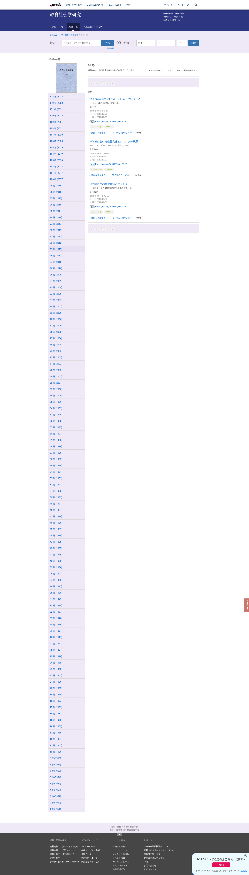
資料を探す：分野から (60, 850)
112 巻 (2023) (57, 102)
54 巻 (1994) (56, 471)
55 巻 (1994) (56, 465)
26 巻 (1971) (56, 649)
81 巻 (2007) (56, 300)
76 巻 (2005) (56, 331)
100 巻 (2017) (57, 179)
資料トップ (57, 27)
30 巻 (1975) (56, 624)
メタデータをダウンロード (159, 70)
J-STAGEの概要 (88, 846)
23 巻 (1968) (56, 668)
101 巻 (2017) (57, 172)
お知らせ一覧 (119, 846)
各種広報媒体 (119, 869)
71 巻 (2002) (56, 363)
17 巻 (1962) (56, 707)
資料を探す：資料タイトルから (64, 846)
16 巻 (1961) (56, 713)
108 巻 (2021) (57, 128)
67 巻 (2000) (56, 389)
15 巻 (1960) (56, 719)
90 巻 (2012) (56, 242)
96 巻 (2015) (56, 204)
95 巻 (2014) (56, 210)
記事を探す (55, 857)
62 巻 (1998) (56, 420)
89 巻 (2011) (56, 249)
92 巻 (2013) (56, 230)
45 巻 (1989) (56, 529)
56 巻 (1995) (56, 459)
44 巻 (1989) (56, 535)
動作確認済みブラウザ (154, 857)
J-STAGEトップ (56, 35)
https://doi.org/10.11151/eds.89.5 (110, 121)
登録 (221, 865)
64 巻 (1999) (56, 408)
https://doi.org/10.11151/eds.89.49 (111, 206)
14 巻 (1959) (56, 726)
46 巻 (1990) (56, 522)
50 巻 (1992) (56, 497)
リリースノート (120, 850)
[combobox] (145, 43)
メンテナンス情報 (121, 854)
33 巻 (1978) (56, 605)
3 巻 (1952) (55, 796)
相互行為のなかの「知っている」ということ (115, 99)
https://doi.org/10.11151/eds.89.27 (111, 164)
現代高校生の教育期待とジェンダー (110, 184)
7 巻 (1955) (55, 770)
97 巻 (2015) (56, 198)
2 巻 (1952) (55, 802)
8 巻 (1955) (55, 764)
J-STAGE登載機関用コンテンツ (158, 846)
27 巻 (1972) (56, 643)
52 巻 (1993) (56, 484)
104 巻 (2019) (57, 153)
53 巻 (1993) (56, 478)
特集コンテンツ (120, 865)
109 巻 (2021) (57, 121)
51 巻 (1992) (56, 490)
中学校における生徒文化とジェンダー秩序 (114, 141)
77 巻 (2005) (56, 325)
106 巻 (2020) (57, 140)
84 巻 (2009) (56, 280)
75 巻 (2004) (56, 338)
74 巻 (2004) (56, 344)
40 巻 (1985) (56, 560)
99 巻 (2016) (56, 185)
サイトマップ (150, 869)
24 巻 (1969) (56, 662)
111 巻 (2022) (57, 109)
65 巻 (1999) (56, 401)
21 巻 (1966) (56, 681)
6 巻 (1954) (55, 777)
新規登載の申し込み (90, 861)
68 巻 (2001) (56, 382)
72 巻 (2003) (56, 357)
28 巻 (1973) (56, 637)
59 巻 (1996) (56, 439)
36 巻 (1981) (56, 586)
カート (181, 4)
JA (189, 4)
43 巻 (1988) (56, 541)
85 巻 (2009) (56, 274)
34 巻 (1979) (56, 599)
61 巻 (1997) (56, 427)
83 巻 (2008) (56, 287)
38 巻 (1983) (56, 573)
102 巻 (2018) (57, 166)
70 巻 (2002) (56, 370)
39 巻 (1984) (56, 567)
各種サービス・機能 (90, 850)
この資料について (92, 27)
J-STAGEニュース (121, 861)
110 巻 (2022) (57, 115)
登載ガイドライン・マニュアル (158, 850)
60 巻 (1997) (56, 433)
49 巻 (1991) (56, 503)
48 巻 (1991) (56, 509)
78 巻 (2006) (56, 319)
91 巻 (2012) (56, 236)
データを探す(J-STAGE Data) (64, 861)
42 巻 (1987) (56, 548)
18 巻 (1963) (56, 700)
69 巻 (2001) (56, 376)
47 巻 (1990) (56, 516)
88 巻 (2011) (56, 255)
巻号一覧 (73, 27)
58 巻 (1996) (56, 446)
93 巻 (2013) (56, 223)
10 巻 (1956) (56, 751)
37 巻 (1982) (56, 579)
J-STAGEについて (96, 4)
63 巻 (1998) (56, 414)
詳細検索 (110, 48)
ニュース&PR (116, 4)
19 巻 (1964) (56, 694)
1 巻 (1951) (55, 808)
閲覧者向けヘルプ (152, 854)
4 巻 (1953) (55, 789)
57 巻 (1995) (56, 452)
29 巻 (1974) (56, 630)
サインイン (169, 4)
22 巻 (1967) (56, 675)
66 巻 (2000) (56, 395)
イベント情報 (119, 857)
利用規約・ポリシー (90, 857)
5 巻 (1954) (55, 783)
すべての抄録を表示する (186, 70)
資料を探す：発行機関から (62, 854)
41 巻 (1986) (56, 554)
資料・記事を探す (75, 4)
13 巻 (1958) (56, 732)
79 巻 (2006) (56, 312)
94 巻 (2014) (56, 217)
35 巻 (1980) (56, 592)
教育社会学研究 (71, 35)
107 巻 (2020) (57, 134)
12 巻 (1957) (56, 738)
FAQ (146, 861)
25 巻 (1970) (56, 656)
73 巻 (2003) (56, 350)
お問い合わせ (150, 865)
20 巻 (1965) (56, 688)
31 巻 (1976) (56, 618)
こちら (244, 870)
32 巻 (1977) (56, 611)
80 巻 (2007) (56, 306)
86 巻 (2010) (56, 268)
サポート (131, 4)
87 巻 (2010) (56, 261)
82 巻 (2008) (56, 293)
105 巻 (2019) (57, 147)
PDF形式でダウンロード (123, 132)
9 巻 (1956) (55, 758)
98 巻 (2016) (56, 191)
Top (119, 834)
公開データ (86, 854)
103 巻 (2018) (57, 160)
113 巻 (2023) (57, 96)
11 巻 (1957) (56, 745)
